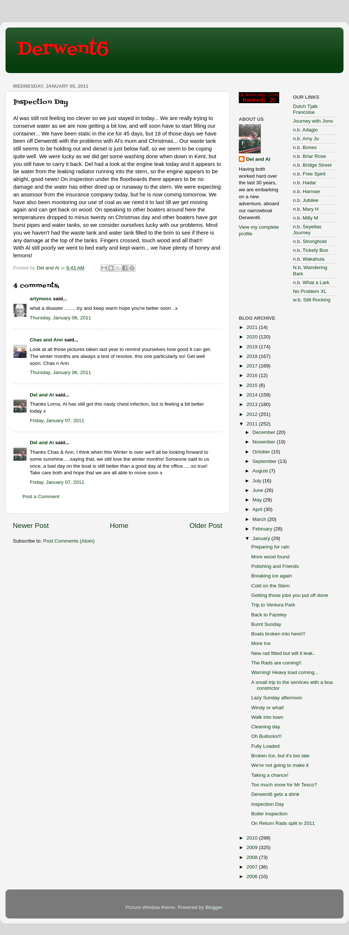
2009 (253, 847)
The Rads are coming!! (276, 663)
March (259, 519)
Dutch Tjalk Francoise (305, 109)
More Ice (261, 643)
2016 (253, 375)
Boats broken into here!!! (278, 634)
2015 (253, 385)
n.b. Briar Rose (309, 156)
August (260, 471)
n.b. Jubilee (306, 200)
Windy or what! (267, 707)
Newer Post (31, 525)
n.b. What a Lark (311, 282)
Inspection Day (267, 804)
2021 (253, 327)
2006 (253, 876)
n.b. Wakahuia (309, 259)
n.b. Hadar (304, 182)
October (261, 451)
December (264, 432)
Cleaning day (265, 726)
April (258, 509)
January (261, 538)
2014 (253, 395)
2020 (253, 337)
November (264, 442)
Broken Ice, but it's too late (280, 755)
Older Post (206, 525)
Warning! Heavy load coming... (285, 672)
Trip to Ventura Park (273, 605)
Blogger (213, 907)
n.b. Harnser (306, 191)
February (263, 529)
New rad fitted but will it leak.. (283, 653)
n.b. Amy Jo (306, 138)
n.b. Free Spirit (309, 174)
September (265, 461)
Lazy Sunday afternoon (276, 697)
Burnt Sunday (266, 624)
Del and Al (42, 395)
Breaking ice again (271, 576)
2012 (253, 414)
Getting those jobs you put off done (289, 595)
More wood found (270, 556)
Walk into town (267, 717)
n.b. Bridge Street (312, 165)
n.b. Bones (305, 147)
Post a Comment (41, 496)
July (257, 480)
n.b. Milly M (305, 218)
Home (119, 525)
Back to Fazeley (269, 614)
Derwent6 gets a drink (275, 794)
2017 (253, 366)
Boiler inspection (269, 813)
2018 (253, 356)
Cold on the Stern (270, 585)
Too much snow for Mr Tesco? (284, 784)
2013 (253, 404)
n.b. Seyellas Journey (307, 229)
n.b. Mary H (306, 209)
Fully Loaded (265, 746)
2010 (253, 838)
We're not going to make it (280, 765)
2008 (253, 857)
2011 (253, 424)
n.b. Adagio (305, 130)
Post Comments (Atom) (69, 541)
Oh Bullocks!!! (266, 736)
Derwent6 (63, 50)
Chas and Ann (46, 340)
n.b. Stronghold (310, 241)
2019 (253, 346)
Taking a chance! (269, 775)
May (257, 500)
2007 (253, 867)
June (258, 490)
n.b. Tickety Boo (310, 250)
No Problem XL (310, 291)
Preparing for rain (270, 547)
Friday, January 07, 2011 (57, 420)
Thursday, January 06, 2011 (60, 317)
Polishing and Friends (275, 566)
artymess (40, 298)
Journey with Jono (313, 121)
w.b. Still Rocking (312, 299)
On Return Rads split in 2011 (283, 823)
